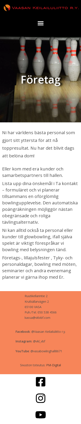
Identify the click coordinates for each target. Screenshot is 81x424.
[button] (40, 23)
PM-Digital (53, 365)
